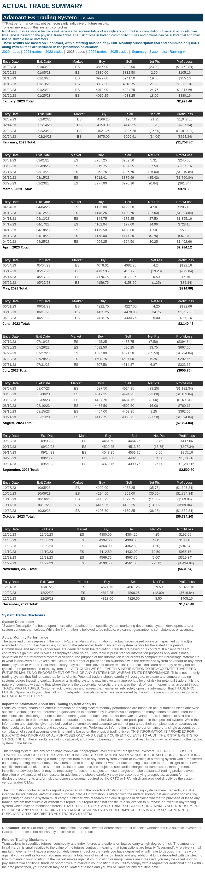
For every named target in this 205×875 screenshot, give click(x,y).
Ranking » (177, 52)
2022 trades (54, 52)
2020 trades (11, 52)
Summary (139, 52)
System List (158, 52)
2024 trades (98, 52)
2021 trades (33, 52)
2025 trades (119, 52)
